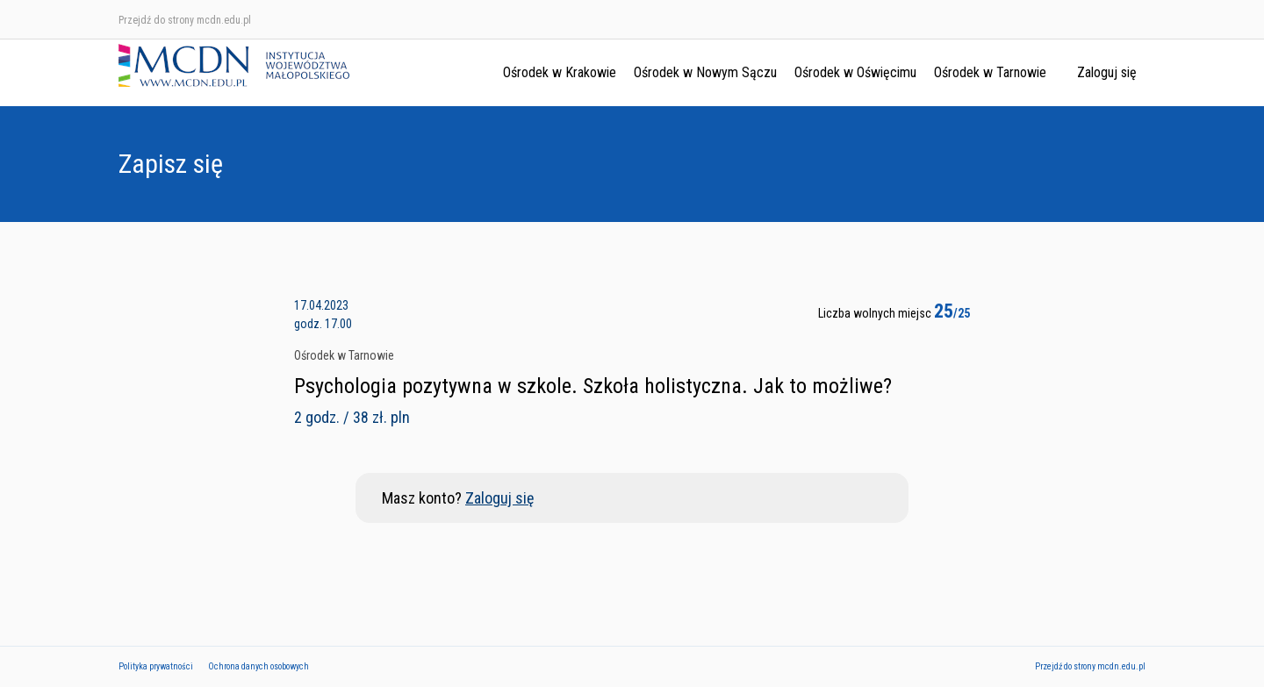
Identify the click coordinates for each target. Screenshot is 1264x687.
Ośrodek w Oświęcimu (855, 72)
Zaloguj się (1107, 72)
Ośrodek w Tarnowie (990, 72)
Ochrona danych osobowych (258, 666)
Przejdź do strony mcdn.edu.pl (184, 20)
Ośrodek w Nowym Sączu (705, 72)
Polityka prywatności (155, 666)
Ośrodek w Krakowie (559, 72)
